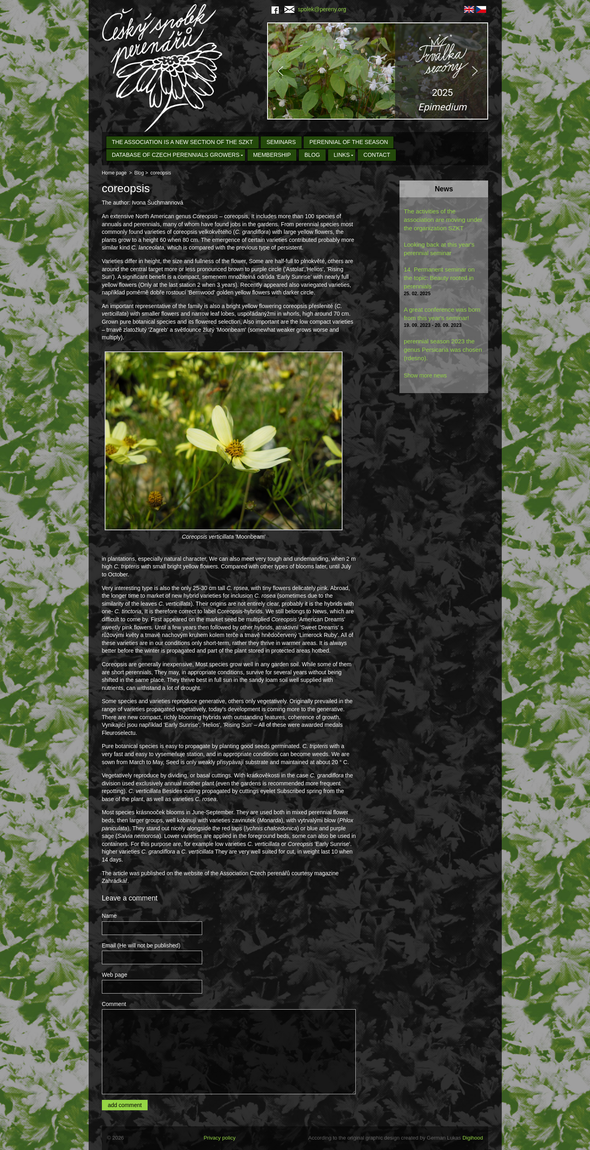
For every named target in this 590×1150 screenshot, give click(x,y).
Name (109, 916)
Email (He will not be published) (141, 945)
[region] (377, 71)
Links (342, 155)
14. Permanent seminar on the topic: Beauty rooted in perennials (439, 278)
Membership (272, 155)
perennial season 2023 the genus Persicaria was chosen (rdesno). (443, 349)
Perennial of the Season (348, 142)
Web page (115, 975)
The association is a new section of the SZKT (182, 142)
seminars (281, 142)
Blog (312, 155)
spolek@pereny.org (315, 9)
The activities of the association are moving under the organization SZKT (443, 219)
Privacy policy (219, 1138)
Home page (114, 173)
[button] (377, 71)
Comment (114, 1004)
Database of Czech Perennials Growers (175, 155)
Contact (376, 155)
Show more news (425, 375)
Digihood (472, 1138)
